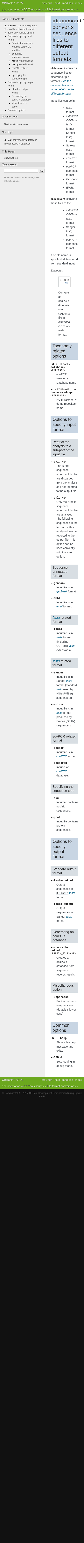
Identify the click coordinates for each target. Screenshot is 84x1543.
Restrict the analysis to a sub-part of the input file (22, 46)
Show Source (11, 157)
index (78, 3)
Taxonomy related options (21, 32)
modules (67, 3)
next (57, 3)
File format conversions (61, 9)
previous (46, 3)
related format (22, 60)
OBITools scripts (33, 9)
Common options (16, 109)
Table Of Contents (13, 19)
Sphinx (78, 1107)
